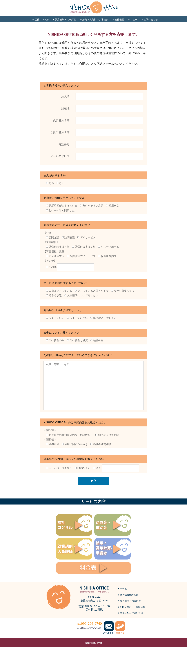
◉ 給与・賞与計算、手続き (94, 19)
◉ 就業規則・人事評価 (64, 19)
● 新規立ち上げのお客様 (130, 613)
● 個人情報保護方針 (128, 594)
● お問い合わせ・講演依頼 (131, 607)
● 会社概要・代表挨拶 (129, 600)
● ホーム (122, 588)
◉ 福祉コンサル (41, 19)
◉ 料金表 (132, 19)
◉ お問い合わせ (150, 19)
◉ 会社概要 (118, 19)
